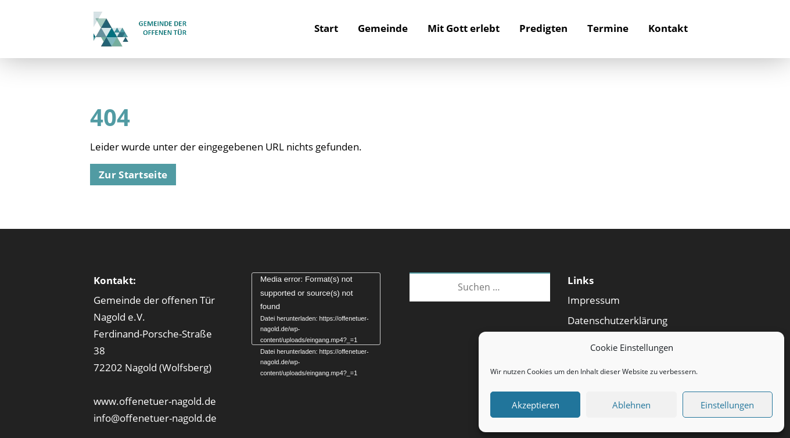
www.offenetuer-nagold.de (155, 401)
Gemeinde (383, 28)
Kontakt (668, 28)
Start (326, 28)
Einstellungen (727, 405)
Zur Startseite (133, 174)
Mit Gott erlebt (464, 28)
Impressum (594, 300)
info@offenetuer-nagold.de (155, 418)
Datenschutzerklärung (617, 320)
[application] (316, 308)
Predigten (543, 28)
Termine (608, 28)
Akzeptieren (535, 405)
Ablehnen (631, 405)
